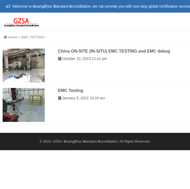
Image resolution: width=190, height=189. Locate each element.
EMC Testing (70, 93)
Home (10, 37)
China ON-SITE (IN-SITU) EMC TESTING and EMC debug (114, 53)
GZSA (57, 141)
